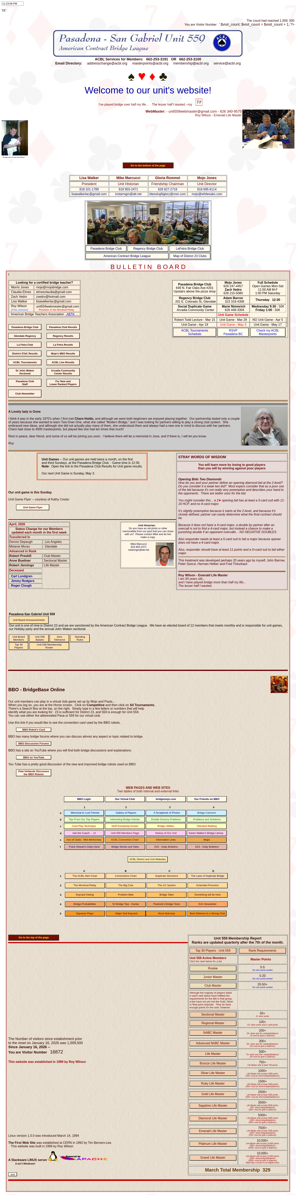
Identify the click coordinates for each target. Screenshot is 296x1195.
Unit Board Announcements (29, 620)
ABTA (72, 314)
